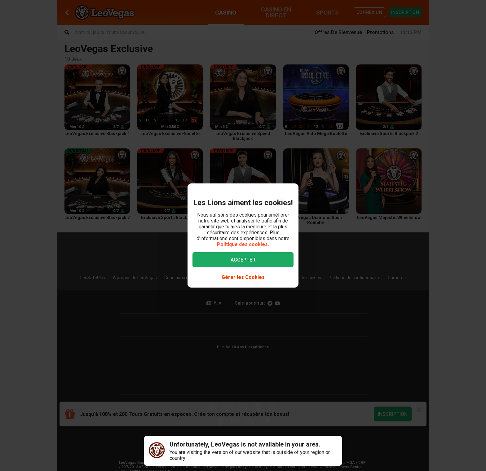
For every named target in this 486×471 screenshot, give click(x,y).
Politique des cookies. (243, 244)
